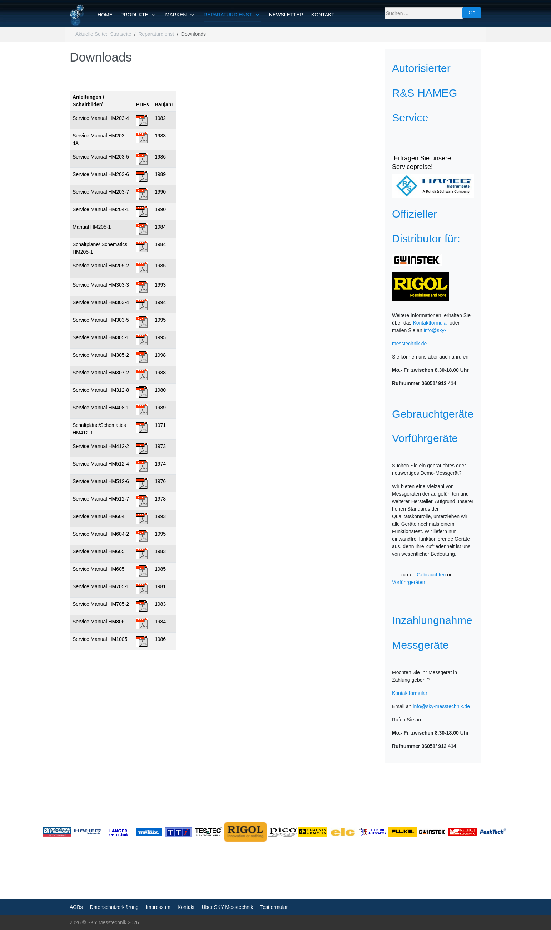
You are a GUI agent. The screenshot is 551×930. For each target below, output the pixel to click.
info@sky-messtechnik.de (441, 706)
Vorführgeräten (408, 582)
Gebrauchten (431, 575)
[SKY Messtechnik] (77, 15)
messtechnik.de (409, 343)
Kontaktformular (430, 323)
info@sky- (435, 330)
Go (471, 12)
